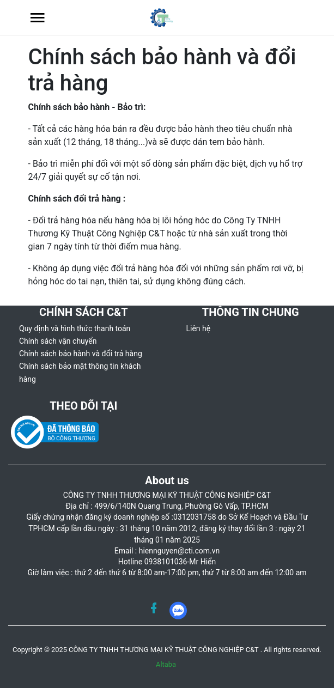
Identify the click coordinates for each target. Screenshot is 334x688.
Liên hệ (198, 328)
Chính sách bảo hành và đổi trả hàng (80, 353)
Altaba (166, 664)
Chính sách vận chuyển (58, 341)
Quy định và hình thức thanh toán (74, 328)
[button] (37, 17)
